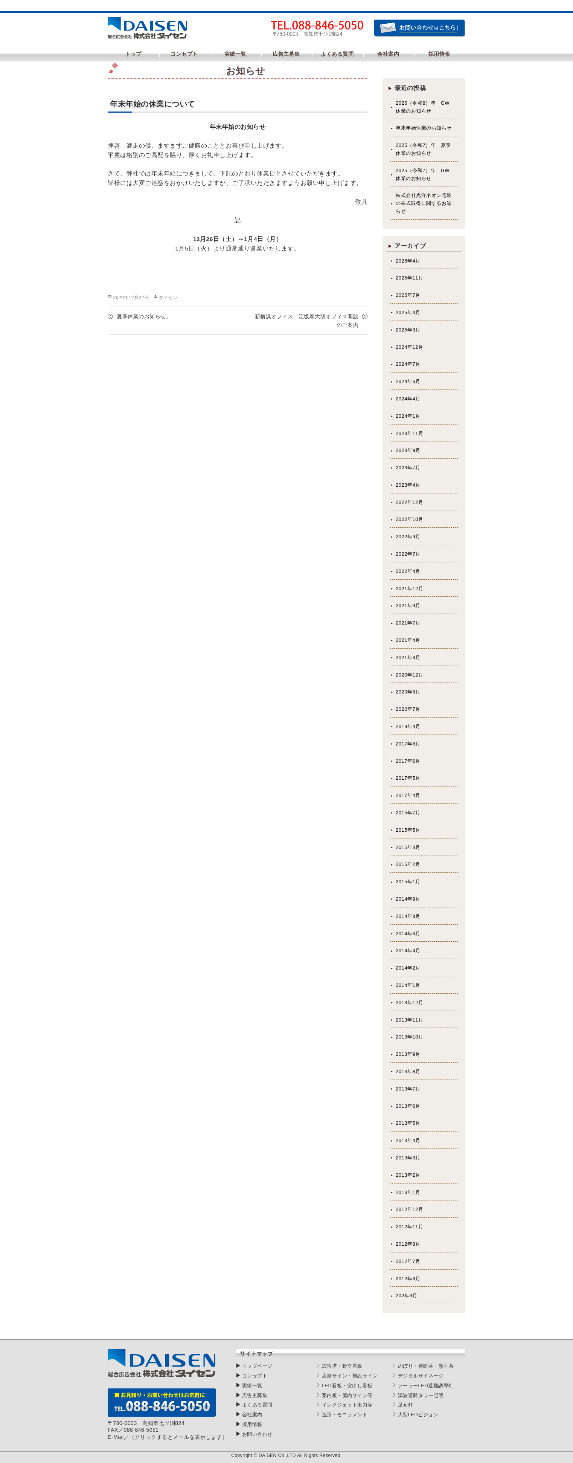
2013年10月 (409, 1037)
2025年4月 (408, 312)
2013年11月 (409, 1020)
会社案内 (252, 1414)
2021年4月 (408, 640)
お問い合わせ (257, 1434)
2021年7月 (408, 623)
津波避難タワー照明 (421, 1395)
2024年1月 (408, 416)
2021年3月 (408, 657)
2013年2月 (408, 1175)
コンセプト (255, 1376)
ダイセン (168, 297)
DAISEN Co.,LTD (277, 1455)
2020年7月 (408, 709)
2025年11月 (409, 278)
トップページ (257, 1366)
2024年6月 (408, 381)
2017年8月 (408, 744)
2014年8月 (408, 916)
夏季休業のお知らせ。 (144, 316)
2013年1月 (408, 1192)
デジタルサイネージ (421, 1376)
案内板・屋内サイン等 (347, 1395)
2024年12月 (409, 347)
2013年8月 (408, 1071)
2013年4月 (408, 1140)
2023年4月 (408, 485)
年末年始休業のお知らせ (424, 128)
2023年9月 (408, 450)
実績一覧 (252, 1385)
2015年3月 (408, 847)
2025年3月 (408, 330)
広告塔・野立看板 (342, 1366)
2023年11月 (409, 433)
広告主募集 (255, 1395)
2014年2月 (408, 968)
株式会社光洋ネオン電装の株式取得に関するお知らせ (424, 203)
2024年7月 (408, 364)
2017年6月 (408, 761)
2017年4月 (408, 795)
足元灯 (405, 1405)
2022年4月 (408, 571)
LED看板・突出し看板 (347, 1385)
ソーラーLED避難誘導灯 (426, 1385)
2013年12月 (409, 1002)
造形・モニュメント (345, 1414)
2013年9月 (408, 1054)
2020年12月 (409, 675)
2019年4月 (408, 726)
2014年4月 (408, 950)
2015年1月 (408, 881)
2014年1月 (408, 985)
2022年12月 (409, 502)
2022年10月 (409, 519)
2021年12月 (409, 588)
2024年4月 (408, 399)
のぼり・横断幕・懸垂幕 (426, 1366)
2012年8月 (408, 1244)
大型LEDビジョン (418, 1414)
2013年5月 (408, 1123)
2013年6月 (408, 1106)
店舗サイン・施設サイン (350, 1376)
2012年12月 (409, 1209)
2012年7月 (408, 1261)
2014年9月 (408, 899)
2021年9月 (408, 605)
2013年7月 (408, 1089)
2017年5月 (408, 778)
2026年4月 (408, 261)
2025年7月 (408, 295)
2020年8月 (408, 692)
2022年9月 (408, 536)
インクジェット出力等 (347, 1405)
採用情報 (252, 1424)
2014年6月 (408, 933)
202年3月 (407, 1295)
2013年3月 (408, 1158)
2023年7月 (408, 467)
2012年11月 (409, 1226)
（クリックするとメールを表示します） (178, 1437)
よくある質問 (257, 1405)
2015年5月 (408, 830)
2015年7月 (408, 812)
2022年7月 (408, 554)
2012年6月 (408, 1278)
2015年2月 (408, 864)
